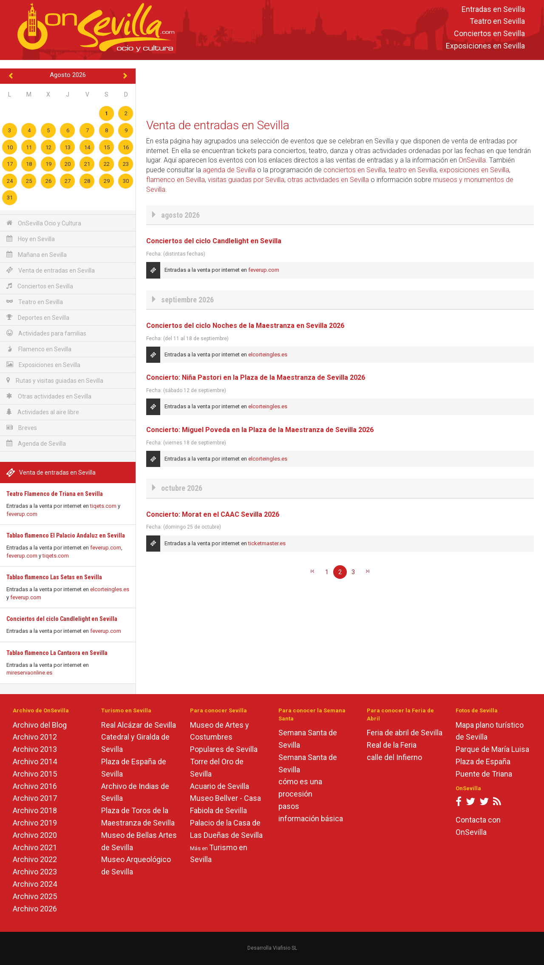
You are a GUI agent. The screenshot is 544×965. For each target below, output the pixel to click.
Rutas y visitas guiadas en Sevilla (54, 380)
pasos (288, 806)
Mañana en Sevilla (36, 254)
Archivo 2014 (35, 761)
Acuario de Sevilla (219, 786)
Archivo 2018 (35, 810)
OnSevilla (472, 160)
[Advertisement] (340, 87)
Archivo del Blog (40, 724)
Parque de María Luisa (492, 749)
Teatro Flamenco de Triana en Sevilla (54, 493)
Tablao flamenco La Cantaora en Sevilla (57, 652)
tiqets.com (103, 506)
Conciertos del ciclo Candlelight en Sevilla (61, 618)
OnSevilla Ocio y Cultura (43, 223)
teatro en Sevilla (412, 170)
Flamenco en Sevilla (38, 349)
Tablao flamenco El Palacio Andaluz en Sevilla (65, 535)
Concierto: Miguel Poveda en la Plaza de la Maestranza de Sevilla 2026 (260, 430)
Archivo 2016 (35, 786)
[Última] (368, 572)
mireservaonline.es (29, 672)
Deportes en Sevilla (37, 317)
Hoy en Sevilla (30, 238)
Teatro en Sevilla (497, 21)
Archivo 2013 (35, 749)
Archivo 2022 (35, 859)
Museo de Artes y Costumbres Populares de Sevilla (224, 737)
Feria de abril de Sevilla (404, 732)
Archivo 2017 (35, 798)
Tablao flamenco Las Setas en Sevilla (54, 577)
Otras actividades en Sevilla (48, 396)
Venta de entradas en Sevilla (50, 270)
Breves (21, 427)
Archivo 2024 (35, 884)
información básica (310, 818)
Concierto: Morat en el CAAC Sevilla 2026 (212, 514)
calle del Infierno (394, 757)
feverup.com (21, 514)
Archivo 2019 (35, 822)
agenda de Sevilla (229, 170)
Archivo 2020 (35, 835)
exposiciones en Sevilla (474, 170)
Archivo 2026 (35, 908)
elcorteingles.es (109, 589)
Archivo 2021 (35, 847)
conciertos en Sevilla (354, 170)
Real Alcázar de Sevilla (138, 724)
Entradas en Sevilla (493, 9)
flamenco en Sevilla (175, 180)
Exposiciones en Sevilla (485, 45)
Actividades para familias (46, 333)
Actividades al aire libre (42, 412)
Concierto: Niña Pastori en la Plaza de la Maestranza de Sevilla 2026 (255, 377)
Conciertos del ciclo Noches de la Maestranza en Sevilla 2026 (245, 326)
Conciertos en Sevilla (489, 33)
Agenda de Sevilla (36, 443)
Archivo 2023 (35, 871)
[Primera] (312, 572)
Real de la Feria (391, 744)
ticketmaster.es (267, 543)
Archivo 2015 (35, 773)
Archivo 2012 (35, 736)
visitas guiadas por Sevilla (246, 180)
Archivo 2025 (35, 896)
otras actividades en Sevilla (328, 180)
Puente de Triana (484, 773)
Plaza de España (483, 761)
